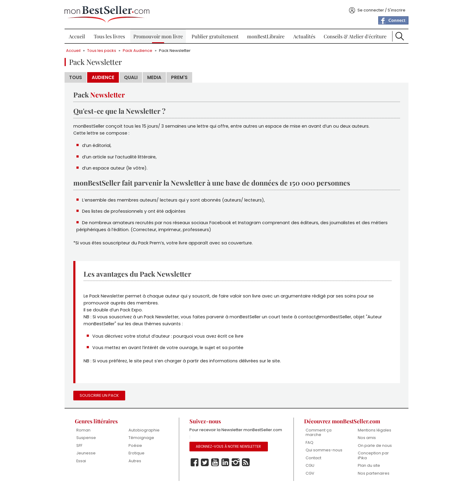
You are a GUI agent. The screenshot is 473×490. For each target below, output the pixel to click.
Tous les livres (109, 36)
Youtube (215, 462)
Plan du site (369, 465)
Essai (81, 461)
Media (154, 77)
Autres (135, 461)
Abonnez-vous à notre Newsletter (228, 446)
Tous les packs (101, 50)
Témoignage (141, 438)
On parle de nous (375, 445)
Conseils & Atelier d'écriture (355, 36)
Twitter (204, 462)
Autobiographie (144, 430)
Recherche (399, 36)
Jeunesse (86, 453)
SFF (79, 445)
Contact (313, 458)
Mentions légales (374, 430)
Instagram (235, 462)
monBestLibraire (265, 36)
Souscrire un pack (99, 395)
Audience (103, 77)
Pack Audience (137, 50)
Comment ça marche (319, 432)
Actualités (304, 36)
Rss (245, 462)
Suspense (86, 438)
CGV (310, 473)
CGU (310, 465)
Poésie (135, 445)
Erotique (136, 453)
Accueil (77, 36)
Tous (75, 77)
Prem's (179, 77)
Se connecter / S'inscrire (381, 10)
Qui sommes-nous (324, 450)
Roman (83, 430)
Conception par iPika (373, 455)
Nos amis (367, 438)
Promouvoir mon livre (158, 36)
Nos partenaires (373, 473)
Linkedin (225, 462)
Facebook (194, 462)
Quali (131, 77)
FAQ (309, 442)
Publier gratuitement (215, 36)
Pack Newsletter (175, 50)
